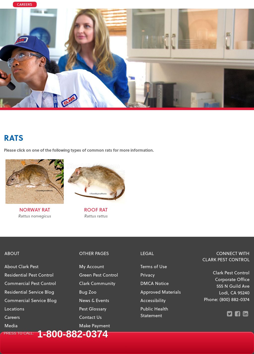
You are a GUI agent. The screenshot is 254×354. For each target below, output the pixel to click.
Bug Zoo (87, 291)
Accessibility (153, 300)
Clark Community (97, 283)
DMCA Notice (154, 283)
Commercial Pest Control (30, 283)
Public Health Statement (154, 312)
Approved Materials (160, 291)
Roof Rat (96, 209)
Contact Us (90, 317)
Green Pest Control (98, 274)
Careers (12, 317)
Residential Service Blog (29, 291)
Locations (14, 308)
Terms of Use (153, 266)
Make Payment (94, 325)
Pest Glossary (92, 308)
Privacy (147, 274)
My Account (91, 266)
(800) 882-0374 (235, 299)
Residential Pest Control (29, 274)
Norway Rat (34, 209)
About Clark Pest (21, 266)
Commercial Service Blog (30, 300)
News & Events (94, 300)
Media (11, 325)
